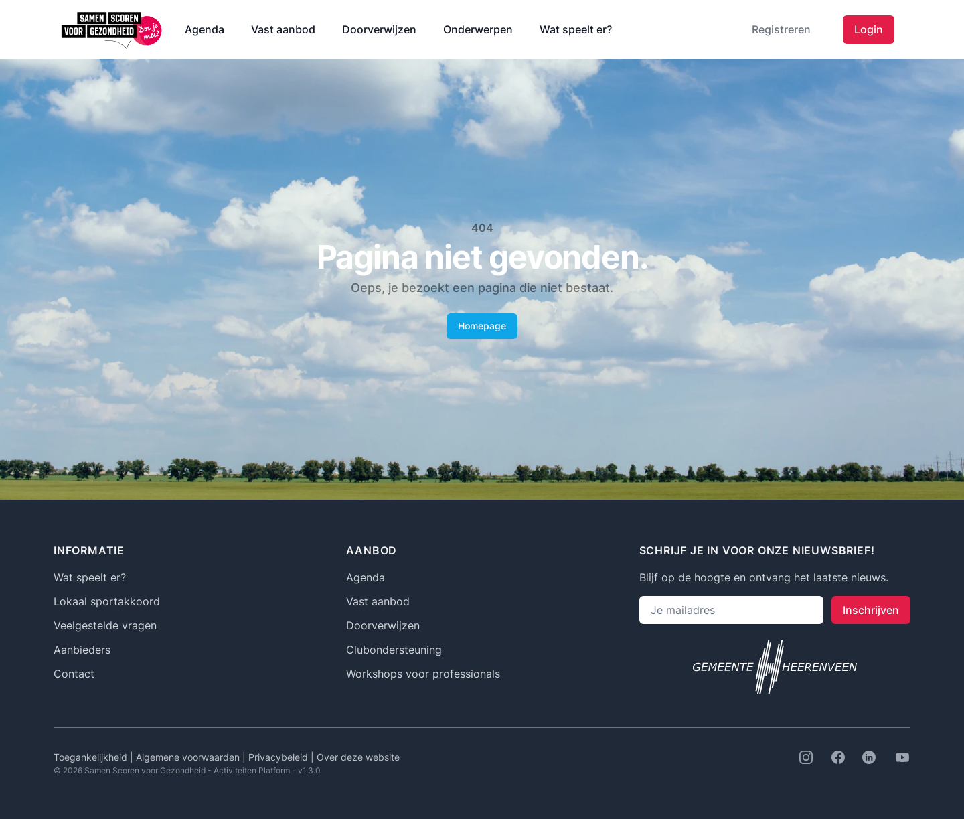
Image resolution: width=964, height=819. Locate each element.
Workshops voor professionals (423, 673)
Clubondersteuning (394, 649)
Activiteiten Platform (252, 770)
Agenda (204, 29)
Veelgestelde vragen (105, 625)
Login (868, 29)
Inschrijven (871, 610)
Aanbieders (82, 649)
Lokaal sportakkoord (107, 601)
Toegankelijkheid (92, 757)
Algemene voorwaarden (189, 757)
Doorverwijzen (379, 29)
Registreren (781, 29)
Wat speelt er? (576, 29)
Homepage (482, 325)
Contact (74, 673)
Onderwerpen (478, 29)
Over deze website (358, 757)
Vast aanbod (283, 29)
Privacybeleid (279, 757)
